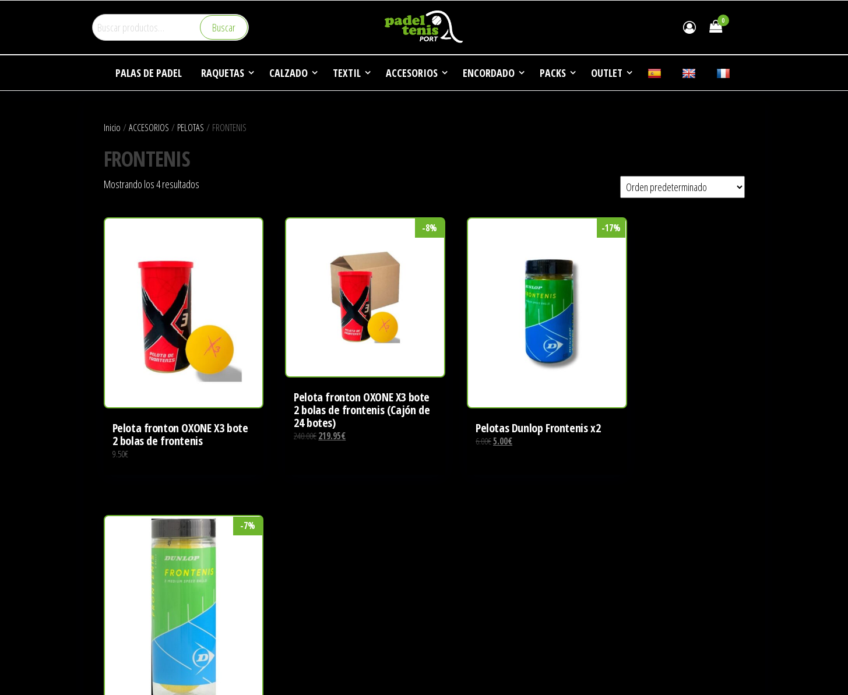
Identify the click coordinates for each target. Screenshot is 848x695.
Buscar (223, 27)
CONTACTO (452, 640)
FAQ (439, 618)
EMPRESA (449, 552)
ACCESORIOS (149, 127)
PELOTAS (190, 127)
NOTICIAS (449, 595)
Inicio (112, 127)
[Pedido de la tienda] (682, 187)
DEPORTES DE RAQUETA (473, 574)
